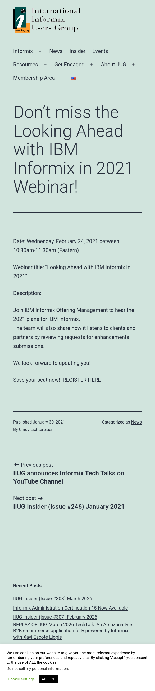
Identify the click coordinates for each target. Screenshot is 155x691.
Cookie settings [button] (21, 679)
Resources (25, 64)
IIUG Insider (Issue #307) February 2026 (55, 617)
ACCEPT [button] (48, 679)
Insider (77, 51)
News (55, 51)
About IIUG (113, 64)
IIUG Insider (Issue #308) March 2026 (52, 598)
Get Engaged (69, 64)
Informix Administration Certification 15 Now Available (70, 608)
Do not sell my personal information (37, 668)
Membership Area (34, 78)
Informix (23, 51)
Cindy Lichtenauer (36, 429)
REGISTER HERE (82, 380)
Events (100, 51)
